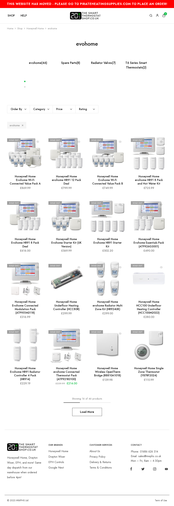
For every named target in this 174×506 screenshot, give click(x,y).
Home (10, 28)
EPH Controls (56, 462)
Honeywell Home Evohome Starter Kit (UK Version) (66, 242)
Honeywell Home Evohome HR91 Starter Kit (107, 242)
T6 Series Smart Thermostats (136, 65)
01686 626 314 (149, 452)
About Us (95, 451)
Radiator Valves (103, 63)
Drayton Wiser (56, 457)
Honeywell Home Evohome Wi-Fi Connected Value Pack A (25, 180)
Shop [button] (11, 16)
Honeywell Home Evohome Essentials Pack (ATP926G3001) (149, 242)
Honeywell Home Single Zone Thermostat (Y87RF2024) (148, 372)
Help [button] (24, 16)
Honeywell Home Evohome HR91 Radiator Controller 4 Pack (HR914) (25, 373)
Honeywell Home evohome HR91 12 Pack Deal (66, 180)
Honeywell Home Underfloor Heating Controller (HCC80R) (66, 305)
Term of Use (161, 500)
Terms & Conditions (101, 468)
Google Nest (56, 468)
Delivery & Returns (100, 462)
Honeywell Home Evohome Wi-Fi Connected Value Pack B (107, 180)
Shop (19, 28)
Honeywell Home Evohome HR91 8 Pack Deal (25, 242)
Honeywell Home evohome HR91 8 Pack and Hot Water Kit (149, 180)
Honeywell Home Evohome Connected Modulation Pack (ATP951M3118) (25, 307)
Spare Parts (70, 63)
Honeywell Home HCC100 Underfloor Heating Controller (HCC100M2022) (148, 307)
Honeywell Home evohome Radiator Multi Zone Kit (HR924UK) (108, 305)
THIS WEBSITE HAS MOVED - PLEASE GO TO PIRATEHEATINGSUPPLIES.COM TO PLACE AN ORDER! (87, 4)
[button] (87, 81)
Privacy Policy (97, 457)
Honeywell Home (35, 28)
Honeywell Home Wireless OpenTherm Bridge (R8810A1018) (107, 372)
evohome (38, 63)
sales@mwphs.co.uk (149, 456)
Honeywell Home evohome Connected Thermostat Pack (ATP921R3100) (66, 373)
